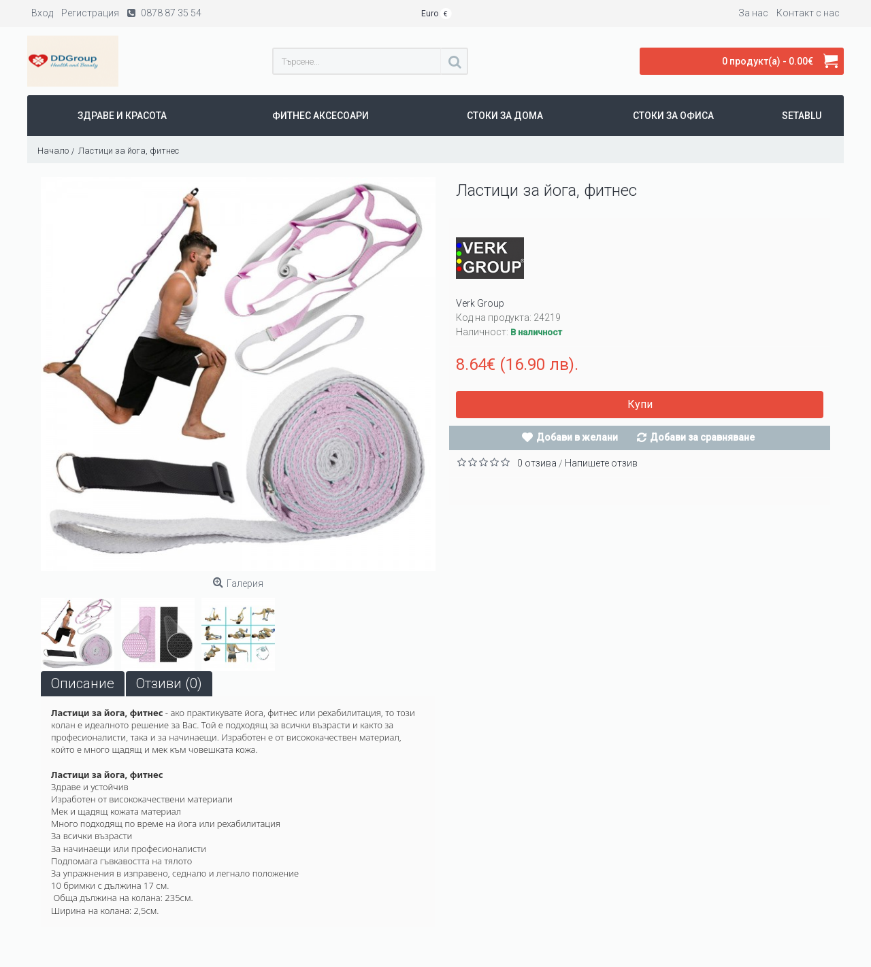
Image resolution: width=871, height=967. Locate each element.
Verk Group (480, 303)
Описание (82, 683)
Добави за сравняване (702, 437)
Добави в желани (577, 437)
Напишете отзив (601, 463)
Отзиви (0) (169, 683)
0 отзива (537, 463)
